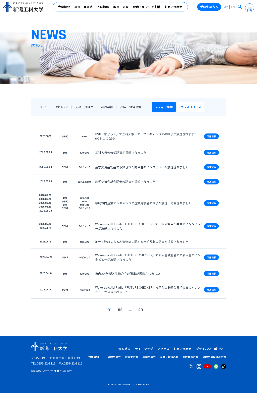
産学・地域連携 (130, 107)
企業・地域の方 (169, 357)
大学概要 (64, 7)
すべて (44, 107)
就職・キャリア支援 (146, 7)
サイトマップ (144, 348)
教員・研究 (120, 7)
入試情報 (103, 7)
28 (140, 310)
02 (120, 310)
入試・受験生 (84, 107)
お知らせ (62, 107)
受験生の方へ (209, 8)
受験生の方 (114, 357)
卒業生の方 (149, 357)
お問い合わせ (173, 7)
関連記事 (211, 136)
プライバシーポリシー (211, 348)
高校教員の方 (190, 357)
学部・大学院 (83, 7)
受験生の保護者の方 (214, 357)
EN (233, 8)
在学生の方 (131, 357)
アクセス (163, 348)
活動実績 (107, 107)
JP (226, 8)
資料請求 (124, 348)
